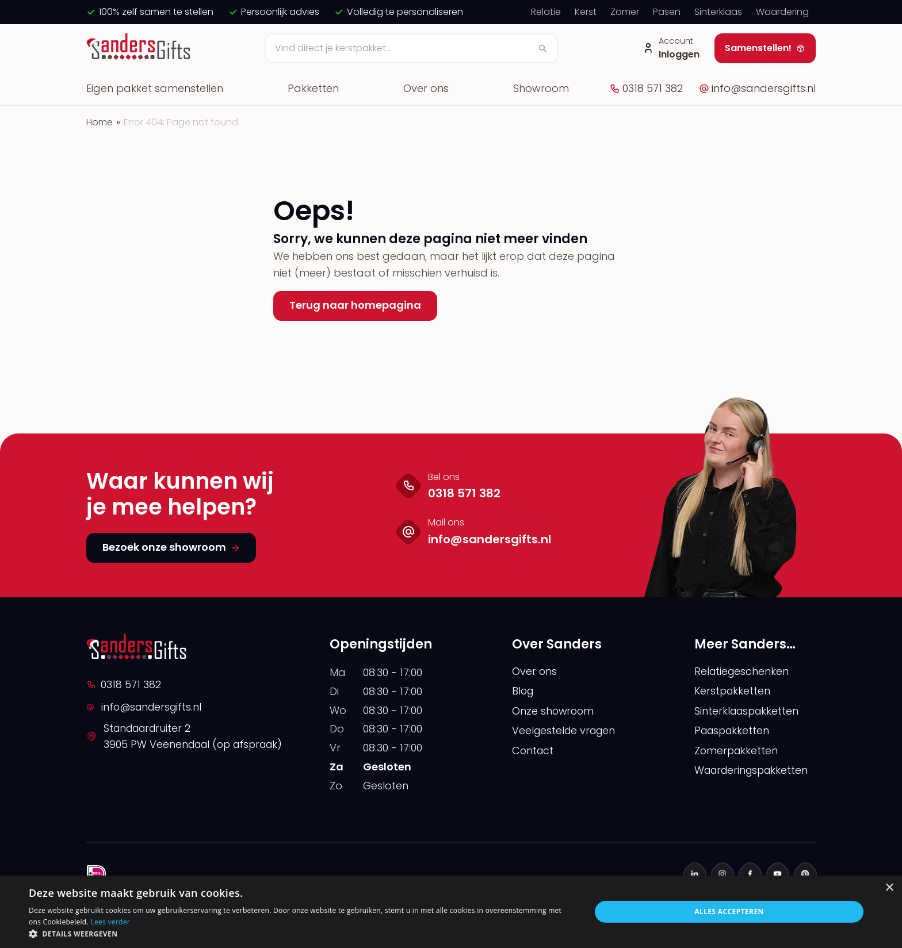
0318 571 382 (646, 88)
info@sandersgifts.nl (757, 88)
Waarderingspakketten (754, 771)
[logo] (140, 48)
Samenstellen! (765, 48)
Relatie (546, 11)
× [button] (889, 888)
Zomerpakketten (737, 751)
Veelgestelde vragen (566, 731)
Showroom (541, 88)
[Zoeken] (411, 48)
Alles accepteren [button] (729, 911)
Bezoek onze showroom (171, 547)
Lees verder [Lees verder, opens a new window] (110, 922)
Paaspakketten (733, 731)
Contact (533, 751)
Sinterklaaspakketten (748, 711)
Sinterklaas (718, 11)
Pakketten (313, 88)
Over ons (426, 88)
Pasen (667, 11)
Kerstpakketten (733, 691)
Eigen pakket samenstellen (154, 88)
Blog (523, 691)
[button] (301, 933)
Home (99, 122)
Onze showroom (554, 711)
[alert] (451, 912)
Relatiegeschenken (742, 671)
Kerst (586, 11)
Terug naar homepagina (355, 305)
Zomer (624, 11)
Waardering (782, 11)
